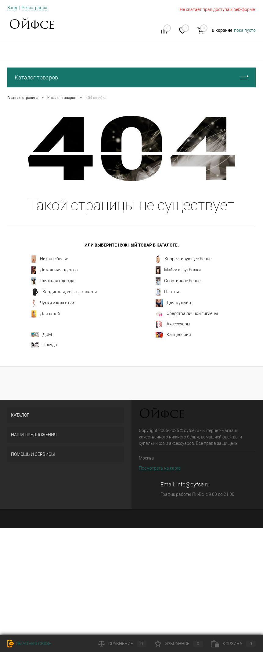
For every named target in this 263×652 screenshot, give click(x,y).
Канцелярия (173, 335)
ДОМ (41, 334)
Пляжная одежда (52, 281)
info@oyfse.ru (193, 484)
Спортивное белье (178, 281)
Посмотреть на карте (160, 468)
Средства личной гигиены (187, 314)
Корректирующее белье (183, 259)
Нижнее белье (49, 259)
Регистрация (34, 7)
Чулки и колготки (52, 303)
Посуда (44, 344)
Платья (167, 292)
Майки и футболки (178, 270)
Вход (12, 7)
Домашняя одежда (54, 270)
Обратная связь (29, 643)
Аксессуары (173, 324)
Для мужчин (173, 303)
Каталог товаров (131, 77)
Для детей (45, 314)
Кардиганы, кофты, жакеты (64, 292)
